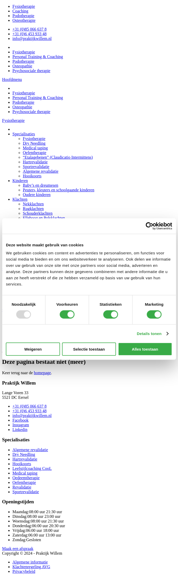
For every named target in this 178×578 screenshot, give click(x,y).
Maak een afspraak (17, 548)
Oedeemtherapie (26, 478)
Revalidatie (21, 487)
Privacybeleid (23, 571)
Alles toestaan (145, 349)
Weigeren (33, 349)
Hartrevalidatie (24, 459)
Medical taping (24, 473)
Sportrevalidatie (25, 492)
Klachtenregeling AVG (31, 567)
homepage (42, 373)
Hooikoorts (21, 464)
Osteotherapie (23, 20)
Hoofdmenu (12, 79)
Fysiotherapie (23, 6)
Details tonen (149, 333)
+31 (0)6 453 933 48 (29, 34)
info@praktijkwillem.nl (32, 38)
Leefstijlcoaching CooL (32, 468)
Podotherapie (23, 15)
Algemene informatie (30, 562)
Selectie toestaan (89, 349)
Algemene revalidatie (30, 450)
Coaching (20, 11)
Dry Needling (23, 454)
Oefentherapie (24, 482)
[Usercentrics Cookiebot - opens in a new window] (149, 226)
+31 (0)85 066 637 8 (29, 29)
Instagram (20, 425)
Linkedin (19, 429)
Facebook (20, 420)
